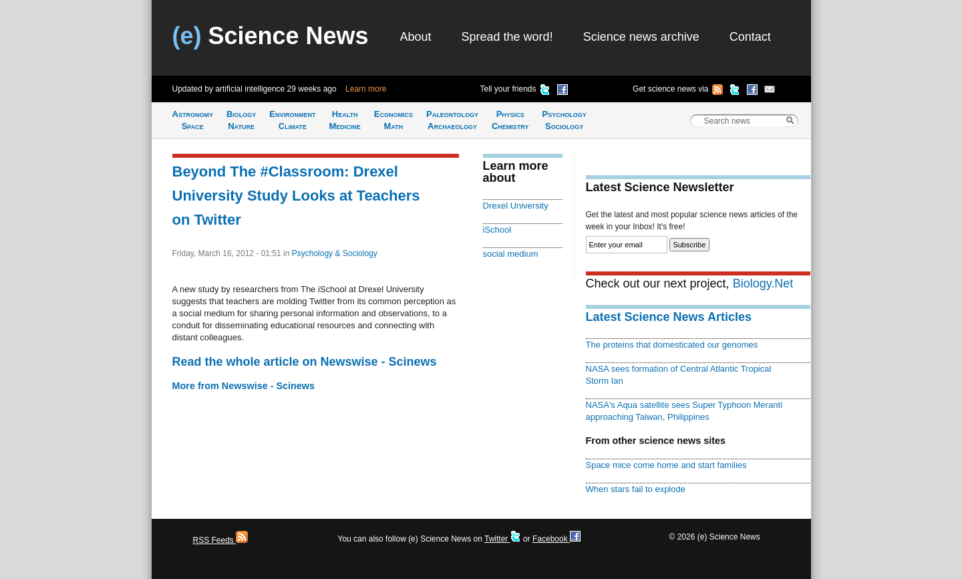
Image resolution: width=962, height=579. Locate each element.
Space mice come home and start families (666, 465)
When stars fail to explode (635, 489)
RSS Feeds (221, 540)
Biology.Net (763, 283)
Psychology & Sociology (334, 253)
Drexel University (515, 206)
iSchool (497, 230)
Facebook (556, 539)
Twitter (502, 539)
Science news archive (641, 36)
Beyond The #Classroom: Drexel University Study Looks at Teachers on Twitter (296, 195)
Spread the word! (507, 36)
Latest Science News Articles (669, 317)
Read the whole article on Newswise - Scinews (304, 361)
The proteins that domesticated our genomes (672, 345)
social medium (510, 254)
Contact (750, 36)
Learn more (365, 89)
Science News (270, 35)
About (416, 36)
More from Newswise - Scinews (243, 385)
